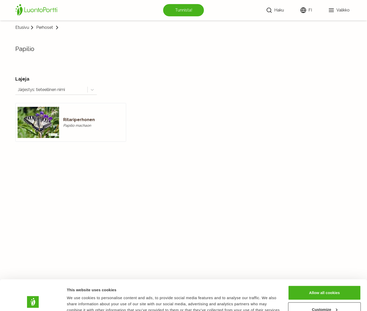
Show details (78, 295)
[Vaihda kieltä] (306, 10)
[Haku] (275, 10)
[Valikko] (339, 10)
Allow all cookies (324, 264)
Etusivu (22, 27)
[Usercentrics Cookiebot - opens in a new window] (33, 301)
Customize (324, 281)
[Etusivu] (37, 10)
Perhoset (44, 27)
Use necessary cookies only (324, 297)
